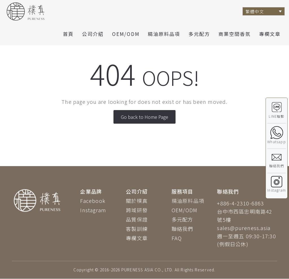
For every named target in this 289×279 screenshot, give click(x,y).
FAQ (177, 238)
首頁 (68, 33)
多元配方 (199, 33)
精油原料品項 (164, 33)
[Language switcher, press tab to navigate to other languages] (263, 11)
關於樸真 (137, 200)
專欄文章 (270, 33)
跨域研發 (137, 210)
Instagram (93, 210)
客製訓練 (137, 228)
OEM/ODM (125, 33)
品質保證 (137, 219)
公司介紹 (93, 33)
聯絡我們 (182, 228)
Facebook (92, 200)
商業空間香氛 (234, 33)
